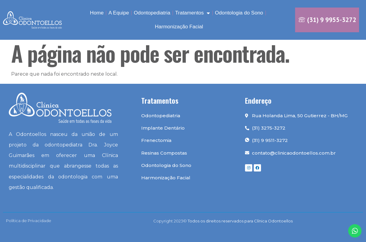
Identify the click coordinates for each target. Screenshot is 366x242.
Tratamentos (192, 13)
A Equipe (118, 13)
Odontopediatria (152, 13)
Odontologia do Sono (239, 13)
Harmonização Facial (179, 27)
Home (96, 13)
